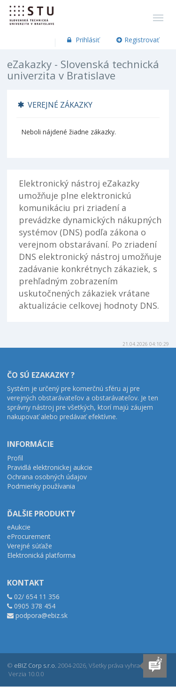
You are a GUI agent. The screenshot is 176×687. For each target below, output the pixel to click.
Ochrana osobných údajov (47, 476)
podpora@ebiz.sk (41, 615)
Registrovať (138, 39)
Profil (15, 457)
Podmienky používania (41, 486)
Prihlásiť (82, 39)
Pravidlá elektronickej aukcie (49, 467)
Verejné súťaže (29, 545)
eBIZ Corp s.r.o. (35, 665)
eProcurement (29, 536)
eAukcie (19, 527)
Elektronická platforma (41, 555)
